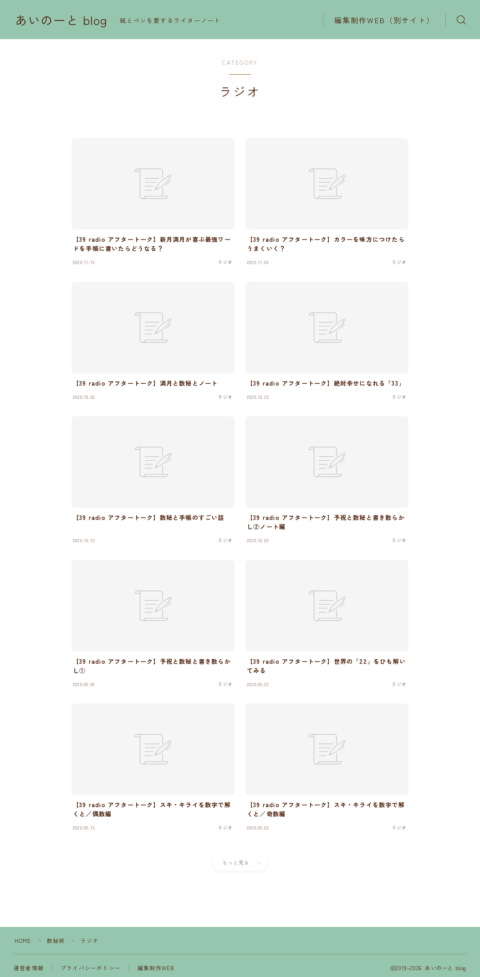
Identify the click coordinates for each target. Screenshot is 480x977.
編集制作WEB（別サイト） (384, 20)
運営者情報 (29, 968)
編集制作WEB (156, 968)
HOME (23, 940)
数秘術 (56, 940)
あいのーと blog (61, 20)
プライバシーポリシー (91, 968)
